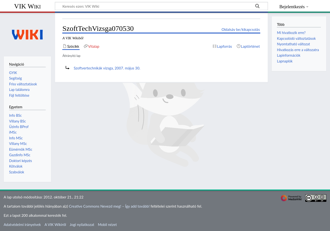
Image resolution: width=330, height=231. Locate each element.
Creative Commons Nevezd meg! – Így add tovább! (109, 206)
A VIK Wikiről (55, 224)
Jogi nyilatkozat (82, 224)
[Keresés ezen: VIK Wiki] (161, 6)
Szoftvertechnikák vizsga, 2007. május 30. (107, 68)
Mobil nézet (107, 224)
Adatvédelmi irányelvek (22, 224)
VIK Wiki (27, 6)
